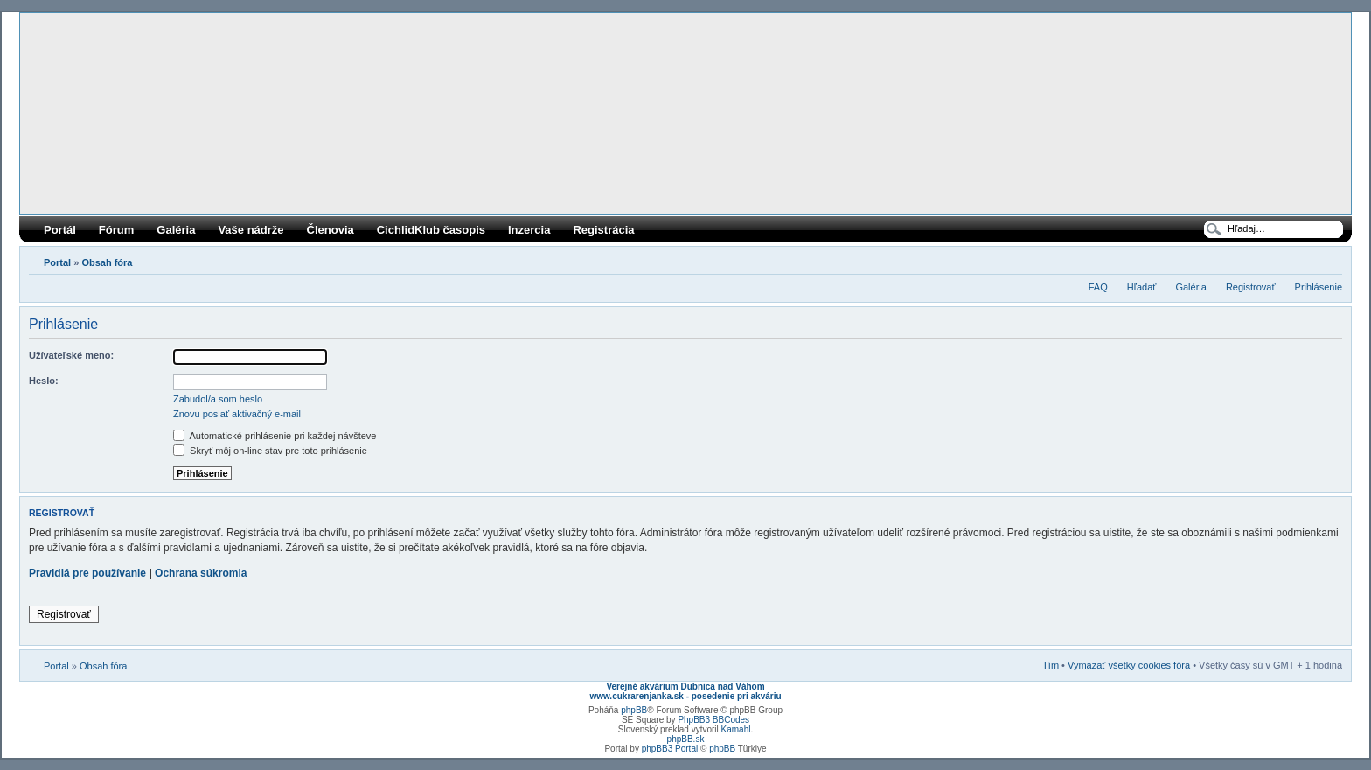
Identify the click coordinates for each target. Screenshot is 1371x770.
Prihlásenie (1318, 287)
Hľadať (1142, 287)
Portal (57, 262)
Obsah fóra (106, 262)
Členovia (330, 229)
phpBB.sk (686, 739)
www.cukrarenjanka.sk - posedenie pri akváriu (685, 696)
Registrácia (603, 229)
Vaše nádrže (250, 229)
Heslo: (44, 380)
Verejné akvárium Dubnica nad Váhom (685, 686)
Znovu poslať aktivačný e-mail (237, 414)
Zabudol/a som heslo (217, 399)
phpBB (634, 710)
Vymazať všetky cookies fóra (1129, 665)
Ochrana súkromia (201, 573)
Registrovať (1251, 287)
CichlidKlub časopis (431, 229)
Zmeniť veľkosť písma (1329, 259)
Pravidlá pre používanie (87, 573)
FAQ (1098, 287)
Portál (60, 229)
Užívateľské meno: (71, 355)
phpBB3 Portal (670, 748)
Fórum (116, 229)
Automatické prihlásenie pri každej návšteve (274, 435)
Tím (1050, 665)
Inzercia (529, 229)
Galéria (176, 229)
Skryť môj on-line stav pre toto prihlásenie (270, 450)
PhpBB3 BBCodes (713, 719)
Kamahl (736, 729)
